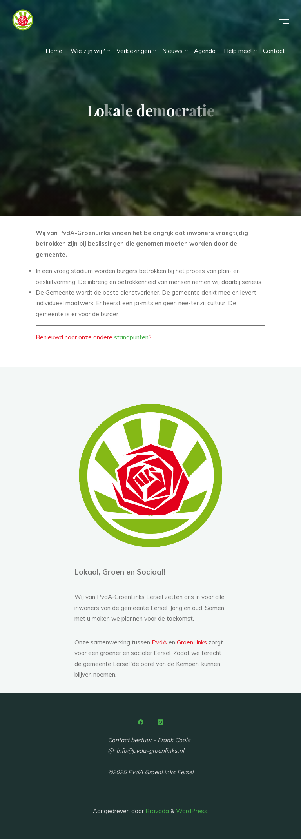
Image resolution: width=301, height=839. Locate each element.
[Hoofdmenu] (282, 20)
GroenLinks (192, 642)
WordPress (191, 811)
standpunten (131, 337)
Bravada (156, 811)
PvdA (159, 642)
